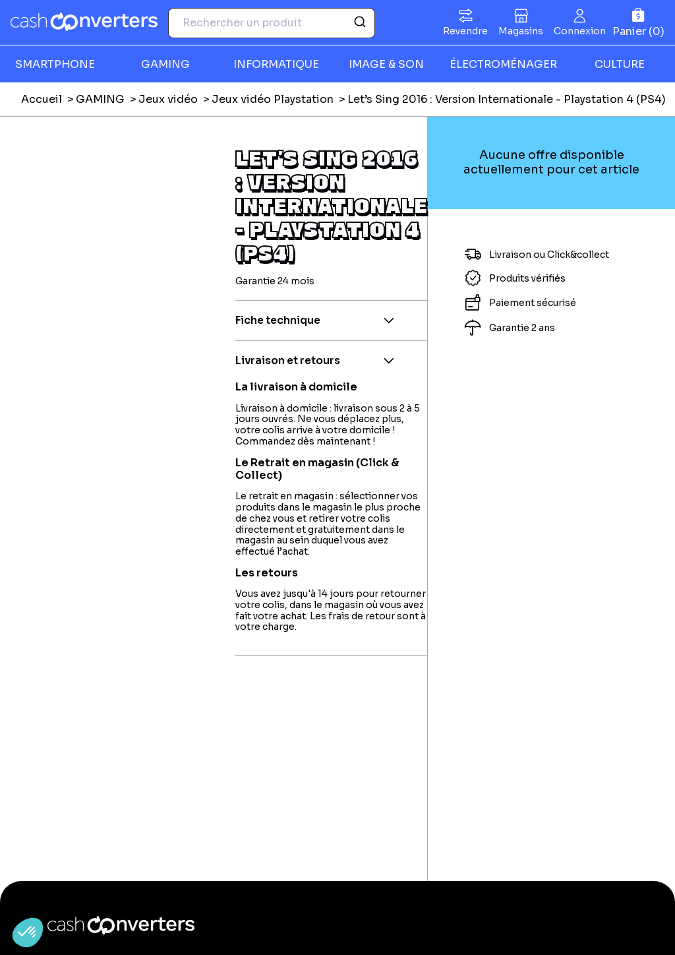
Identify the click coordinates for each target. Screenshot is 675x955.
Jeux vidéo (168, 99)
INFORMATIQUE (276, 64)
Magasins (520, 31)
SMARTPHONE (55, 64)
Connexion (580, 31)
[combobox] (271, 23)
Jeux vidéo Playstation (273, 99)
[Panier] (638, 23)
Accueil (41, 99)
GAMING (165, 64)
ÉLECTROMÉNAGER (503, 64)
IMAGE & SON (386, 64)
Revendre (465, 31)
